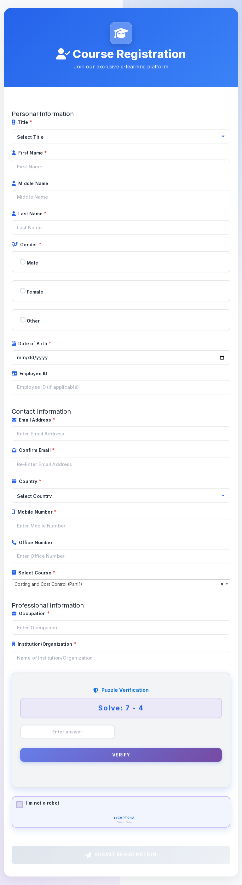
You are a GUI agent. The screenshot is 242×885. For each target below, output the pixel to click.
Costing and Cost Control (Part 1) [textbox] (48, 584)
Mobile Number (33, 512)
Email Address (32, 419)
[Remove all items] (222, 584)
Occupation (29, 613)
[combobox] (121, 583)
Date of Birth (30, 343)
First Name (28, 152)
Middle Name (30, 183)
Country (25, 481)
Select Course (32, 572)
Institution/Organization (42, 644)
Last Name (28, 213)
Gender (25, 244)
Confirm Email (32, 450)
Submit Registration (121, 855)
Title (20, 122)
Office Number (32, 542)
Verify (121, 755)
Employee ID (29, 373)
